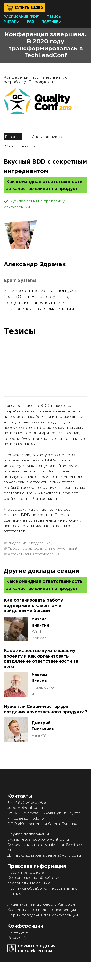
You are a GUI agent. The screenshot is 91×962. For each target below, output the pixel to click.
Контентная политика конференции (41, 910)
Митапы (12, 21)
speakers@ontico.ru (62, 855)
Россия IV (17, 938)
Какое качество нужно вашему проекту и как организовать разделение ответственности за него (41, 659)
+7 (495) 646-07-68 (26, 802)
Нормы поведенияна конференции (36, 948)
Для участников (47, 137)
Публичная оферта (25, 872)
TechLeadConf (45, 55)
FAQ (30, 21)
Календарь (17, 932)
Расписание (16, 16)
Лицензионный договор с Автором (41, 904)
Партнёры (51, 21)
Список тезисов (20, 146)
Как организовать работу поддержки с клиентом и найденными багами (33, 606)
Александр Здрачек (35, 264)
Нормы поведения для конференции (42, 915)
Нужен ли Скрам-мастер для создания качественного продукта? (45, 709)
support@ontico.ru (25, 808)
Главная (13, 137)
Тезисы (54, 16)
